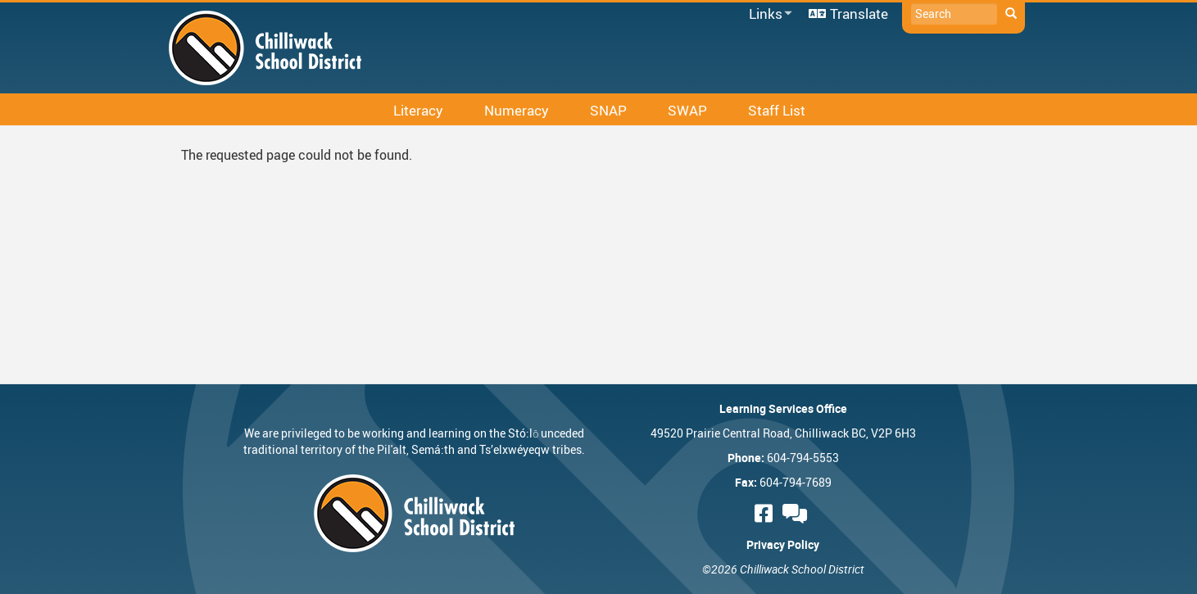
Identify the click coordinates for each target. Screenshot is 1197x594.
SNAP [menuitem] (608, 110)
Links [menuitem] (767, 14)
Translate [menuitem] (859, 13)
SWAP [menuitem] (687, 110)
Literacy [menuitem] (418, 110)
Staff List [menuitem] (776, 110)
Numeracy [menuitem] (516, 110)
